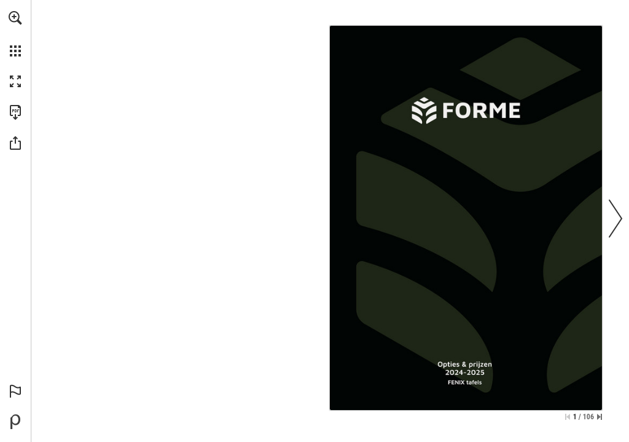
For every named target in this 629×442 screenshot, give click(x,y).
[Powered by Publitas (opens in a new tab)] (15, 421)
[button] (15, 17)
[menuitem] (15, 33)
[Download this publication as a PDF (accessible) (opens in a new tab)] (15, 112)
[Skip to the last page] (599, 417)
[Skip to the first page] (567, 417)
